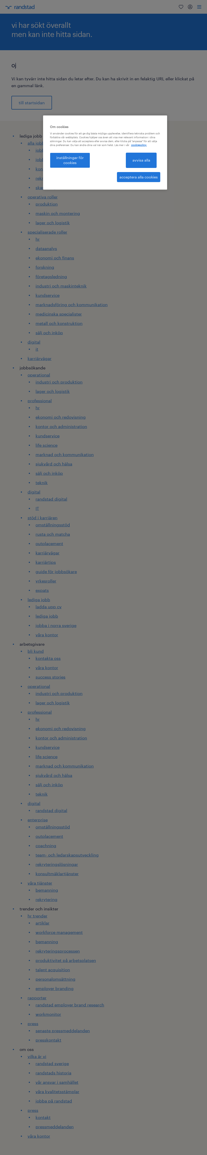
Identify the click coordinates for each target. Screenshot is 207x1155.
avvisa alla (141, 160)
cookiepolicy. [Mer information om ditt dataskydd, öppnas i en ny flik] (139, 145)
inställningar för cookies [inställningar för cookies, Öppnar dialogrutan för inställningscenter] (70, 160)
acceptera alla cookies (138, 177)
